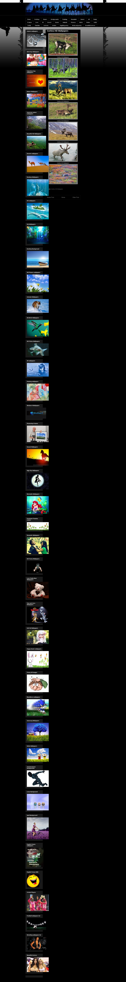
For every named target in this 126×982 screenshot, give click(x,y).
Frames (29, 22)
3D (43, 22)
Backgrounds (55, 19)
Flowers (73, 22)
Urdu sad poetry (77, 25)
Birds (81, 22)
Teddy (29, 25)
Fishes (88, 22)
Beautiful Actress (90, 25)
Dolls (95, 22)
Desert (49, 22)
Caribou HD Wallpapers (57, 189)
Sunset (82, 19)
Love (37, 22)
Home (29, 19)
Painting (64, 19)
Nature (45, 19)
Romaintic (74, 19)
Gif (89, 19)
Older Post (76, 197)
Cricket (54, 25)
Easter (57, 22)
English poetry (64, 25)
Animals (65, 22)
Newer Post (50, 197)
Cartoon (46, 25)
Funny (95, 19)
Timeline (37, 25)
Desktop (36, 19)
